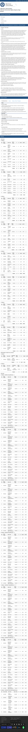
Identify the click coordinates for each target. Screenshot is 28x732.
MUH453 (4, 417)
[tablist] (14, 117)
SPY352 (4, 425)
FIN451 (4, 451)
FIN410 (4, 339)
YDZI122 (4, 190)
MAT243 (4, 215)
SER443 (4, 359)
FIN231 (4, 201)
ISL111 (4, 156)
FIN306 (4, 283)
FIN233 (4, 204)
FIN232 (4, 227)
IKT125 (4, 153)
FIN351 (4, 392)
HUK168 (4, 179)
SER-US (4, 348)
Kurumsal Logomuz (4, 718)
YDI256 (4, 244)
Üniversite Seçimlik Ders (9, 348)
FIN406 (4, 332)
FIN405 (4, 313)
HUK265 (4, 207)
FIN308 (4, 286)
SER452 (4, 419)
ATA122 (4, 175)
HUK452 (4, 404)
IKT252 (4, 406)
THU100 (4, 369)
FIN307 (4, 261)
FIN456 (4, 701)
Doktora (2, 22)
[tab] (4, 101)
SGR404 (4, 708)
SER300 (4, 268)
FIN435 (4, 317)
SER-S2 (4, 247)
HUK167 (4, 150)
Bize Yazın (13, 721)
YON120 (4, 192)
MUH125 (4, 162)
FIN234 (4, 231)
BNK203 (4, 380)
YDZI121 (4, 166)
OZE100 (4, 704)
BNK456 (4, 697)
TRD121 (4, 164)
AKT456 (4, 694)
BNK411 (4, 307)
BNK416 (4, 330)
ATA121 (4, 146)
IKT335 (4, 264)
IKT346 (4, 295)
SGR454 (4, 422)
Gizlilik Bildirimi (4, 717)
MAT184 (4, 184)
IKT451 (4, 409)
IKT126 (4, 182)
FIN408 (4, 335)
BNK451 (4, 388)
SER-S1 (4, 218)
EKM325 (4, 256)
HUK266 (4, 235)
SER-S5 (4, 298)
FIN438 (4, 342)
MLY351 (4, 464)
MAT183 (4, 159)
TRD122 (4, 188)
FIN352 (4, 395)
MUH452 (4, 414)
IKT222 (4, 239)
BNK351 (4, 384)
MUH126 (4, 186)
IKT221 (4, 210)
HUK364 (4, 289)
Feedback (19, 721)
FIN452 (4, 402)
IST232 (4, 241)
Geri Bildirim (16, 721)
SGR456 (4, 711)
